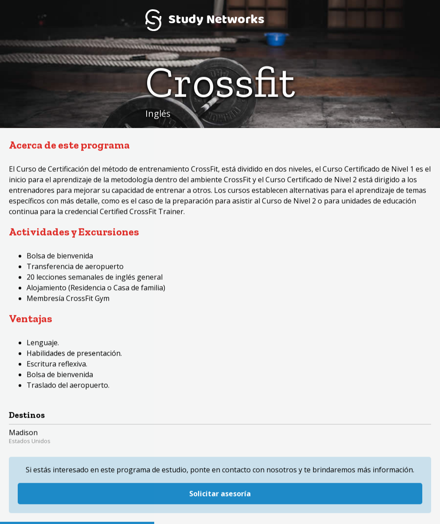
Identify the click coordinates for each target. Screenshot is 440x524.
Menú (420, 20)
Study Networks (204, 20)
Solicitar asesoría (220, 480)
